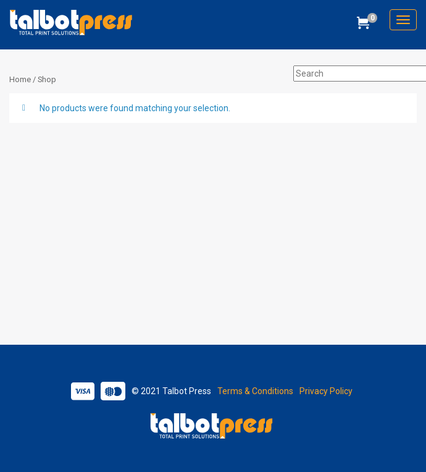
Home (20, 79)
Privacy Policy (326, 391)
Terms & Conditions (255, 391)
